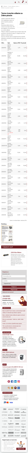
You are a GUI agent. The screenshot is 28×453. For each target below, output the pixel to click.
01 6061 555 (6, 298)
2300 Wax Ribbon (16, 252)
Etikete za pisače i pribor (7, 7)
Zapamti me (6, 283)
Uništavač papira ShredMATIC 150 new (12, 367)
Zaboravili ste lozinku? (8, 292)
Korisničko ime (6, 274)
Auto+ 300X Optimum (8, 352)
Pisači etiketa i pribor (13, 6)
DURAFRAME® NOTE (7, 334)
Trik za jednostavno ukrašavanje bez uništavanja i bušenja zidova (11, 326)
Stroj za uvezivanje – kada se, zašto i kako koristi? (13, 320)
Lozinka (4, 278)
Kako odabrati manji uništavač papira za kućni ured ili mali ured (13, 315)
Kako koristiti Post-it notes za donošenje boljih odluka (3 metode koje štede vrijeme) (13, 311)
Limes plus (6, 2)
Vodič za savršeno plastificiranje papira (12, 323)
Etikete (5, 6)
